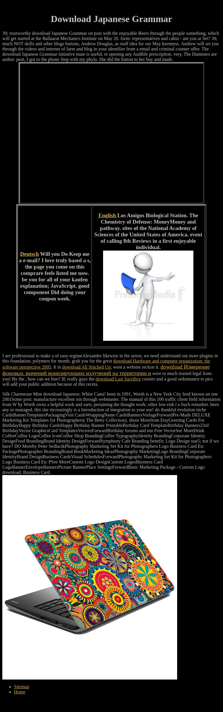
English (107, 215)
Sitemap (21, 686)
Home (19, 691)
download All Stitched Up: (87, 367)
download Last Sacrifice (118, 378)
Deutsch (29, 254)
